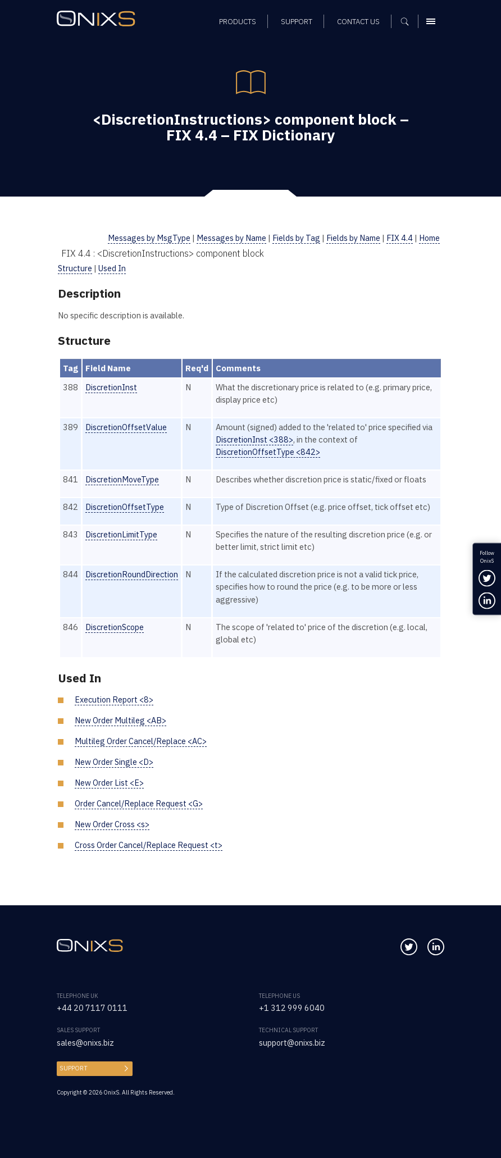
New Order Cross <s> (112, 824)
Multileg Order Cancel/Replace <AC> (141, 741)
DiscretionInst (111, 387)
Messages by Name (226, 237)
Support (72, 1068)
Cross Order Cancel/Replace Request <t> (150, 845)
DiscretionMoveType (123, 479)
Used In (113, 268)
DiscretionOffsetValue (126, 427)
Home (428, 237)
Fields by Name (350, 237)
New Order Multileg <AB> (120, 720)
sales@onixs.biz (86, 1042)
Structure (75, 268)
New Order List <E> (109, 782)
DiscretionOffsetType (125, 507)
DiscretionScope (116, 627)
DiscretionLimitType (122, 534)
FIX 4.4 (397, 237)
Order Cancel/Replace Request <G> (139, 803)
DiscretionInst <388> (257, 439)
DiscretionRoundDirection (133, 574)
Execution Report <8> (115, 699)
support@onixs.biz (292, 1042)
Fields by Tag (292, 237)
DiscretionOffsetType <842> (271, 451)
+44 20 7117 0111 (92, 1007)
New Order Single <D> (114, 761)
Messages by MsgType (143, 237)
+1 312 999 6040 (292, 1007)
